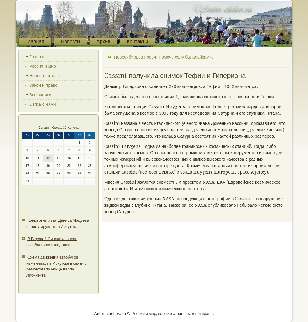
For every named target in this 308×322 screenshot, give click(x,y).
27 (58, 173)
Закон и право (43, 85)
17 (27, 165)
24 (27, 173)
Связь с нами (42, 104)
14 (69, 158)
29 (79, 173)
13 (58, 158)
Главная (35, 41)
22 (79, 165)
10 (27, 158)
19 (48, 165)
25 (37, 173)
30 (89, 173)
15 (79, 158)
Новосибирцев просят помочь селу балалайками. (163, 57)
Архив (103, 41)
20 (58, 165)
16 (89, 158)
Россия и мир (42, 66)
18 (37, 165)
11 (37, 158)
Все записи (40, 94)
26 (48, 173)
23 (89, 165)
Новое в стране (44, 75)
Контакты (137, 41)
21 (69, 165)
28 (69, 173)
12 (48, 158)
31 (27, 181)
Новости (70, 41)
